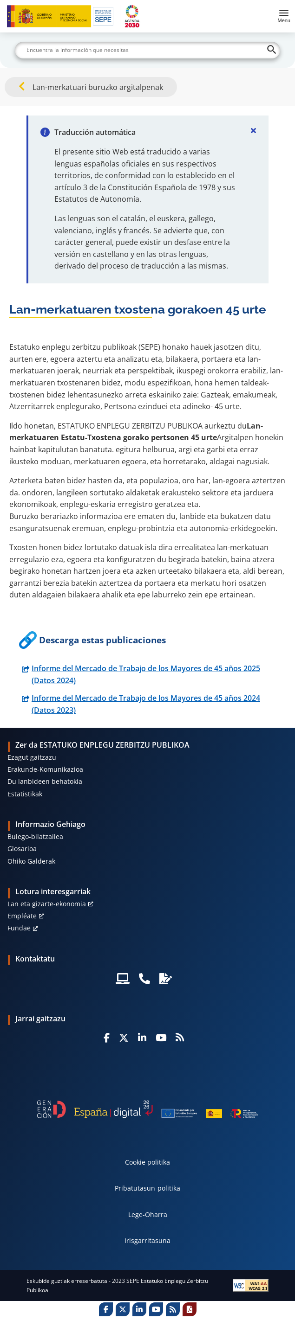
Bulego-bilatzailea (35, 836)
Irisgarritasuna (147, 1240)
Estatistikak (24, 793)
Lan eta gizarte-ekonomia (46, 903)
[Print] (190, 1309)
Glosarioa (22, 848)
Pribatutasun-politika (147, 1188)
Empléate (22, 915)
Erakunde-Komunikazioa (45, 769)
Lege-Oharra (147, 1214)
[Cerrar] (253, 130)
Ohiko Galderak (31, 861)
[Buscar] (148, 50)
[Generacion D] (148, 1109)
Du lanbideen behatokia (44, 781)
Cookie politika (147, 1162)
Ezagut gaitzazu (31, 757)
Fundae (19, 927)
